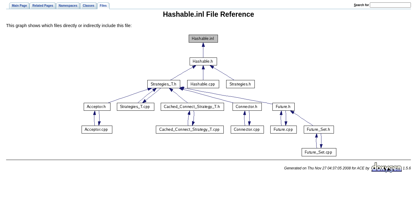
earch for (361, 5)
